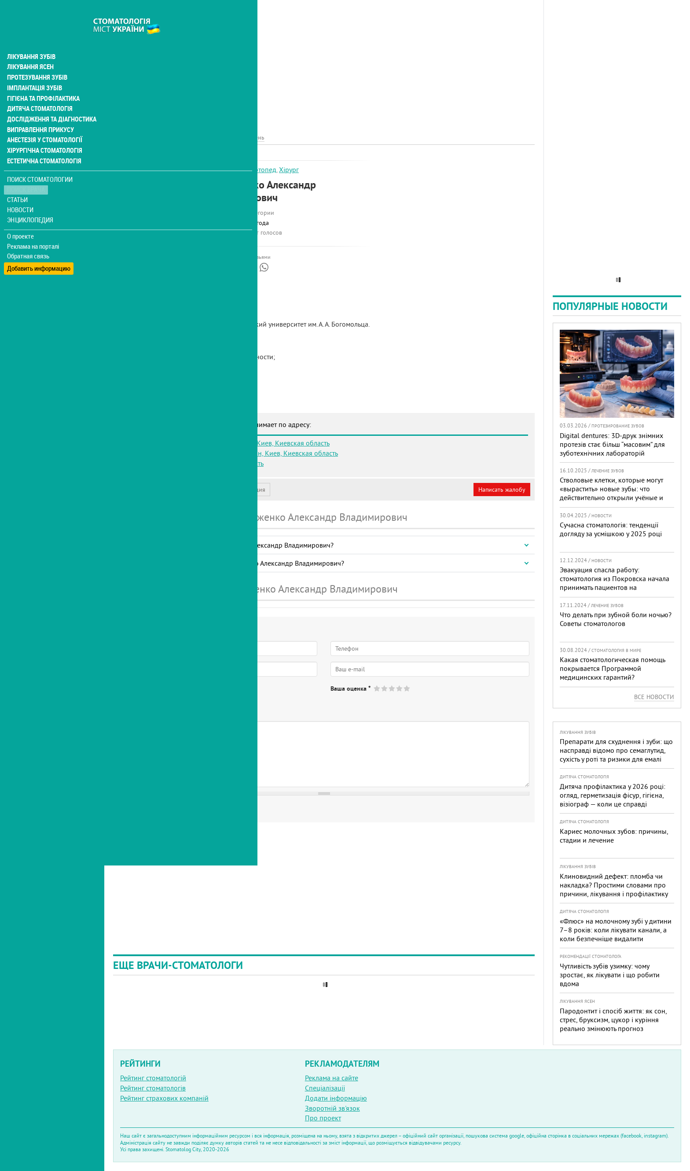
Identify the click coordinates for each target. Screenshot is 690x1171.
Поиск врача (26, 171)
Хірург (289, 169)
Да (135, 696)
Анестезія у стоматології (42, 121)
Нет (158, 696)
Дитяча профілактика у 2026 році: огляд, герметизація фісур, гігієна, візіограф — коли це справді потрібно (612, 799)
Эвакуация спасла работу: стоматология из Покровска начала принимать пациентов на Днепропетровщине (614, 582)
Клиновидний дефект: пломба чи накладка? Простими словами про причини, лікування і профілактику (614, 885)
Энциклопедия (30, 201)
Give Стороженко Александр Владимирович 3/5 (392, 688)
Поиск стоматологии (39, 161)
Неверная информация (233, 489)
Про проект (323, 1117)
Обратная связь (28, 238)
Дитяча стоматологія (37, 89)
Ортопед (263, 169)
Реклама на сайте (331, 1077)
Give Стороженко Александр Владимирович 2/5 (385, 688)
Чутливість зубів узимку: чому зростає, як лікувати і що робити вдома (610, 974)
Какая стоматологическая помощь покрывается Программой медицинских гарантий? (612, 668)
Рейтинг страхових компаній (164, 1098)
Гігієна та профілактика (42, 79)
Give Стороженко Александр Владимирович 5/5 (407, 688)
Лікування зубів (30, 37)
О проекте (20, 218)
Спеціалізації (325, 1087)
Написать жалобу (501, 489)
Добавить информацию (38, 248)
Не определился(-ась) (207, 696)
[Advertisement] (324, 61)
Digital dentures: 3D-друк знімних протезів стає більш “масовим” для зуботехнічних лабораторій (612, 444)
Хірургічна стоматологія (43, 132)
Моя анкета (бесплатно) (154, 489)
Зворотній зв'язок (332, 1108)
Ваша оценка (350, 688)
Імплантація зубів (33, 68)
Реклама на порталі (33, 228)
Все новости (654, 697)
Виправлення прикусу (38, 110)
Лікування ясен (29, 47)
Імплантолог (228, 169)
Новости (20, 192)
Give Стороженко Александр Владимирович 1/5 (377, 688)
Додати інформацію (336, 1098)
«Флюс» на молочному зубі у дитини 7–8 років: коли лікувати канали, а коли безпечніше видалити (616, 930)
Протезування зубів (36, 58)
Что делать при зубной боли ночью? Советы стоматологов (616, 619)
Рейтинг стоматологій (153, 1077)
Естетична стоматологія (42, 142)
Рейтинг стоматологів (153, 1087)
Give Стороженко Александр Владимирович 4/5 (400, 688)
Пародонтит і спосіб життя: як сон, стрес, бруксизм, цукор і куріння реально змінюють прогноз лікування (613, 1024)
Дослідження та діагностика (49, 100)
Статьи (18, 181)
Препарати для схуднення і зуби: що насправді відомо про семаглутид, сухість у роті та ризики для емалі (616, 750)
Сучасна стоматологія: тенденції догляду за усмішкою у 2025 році (611, 529)
